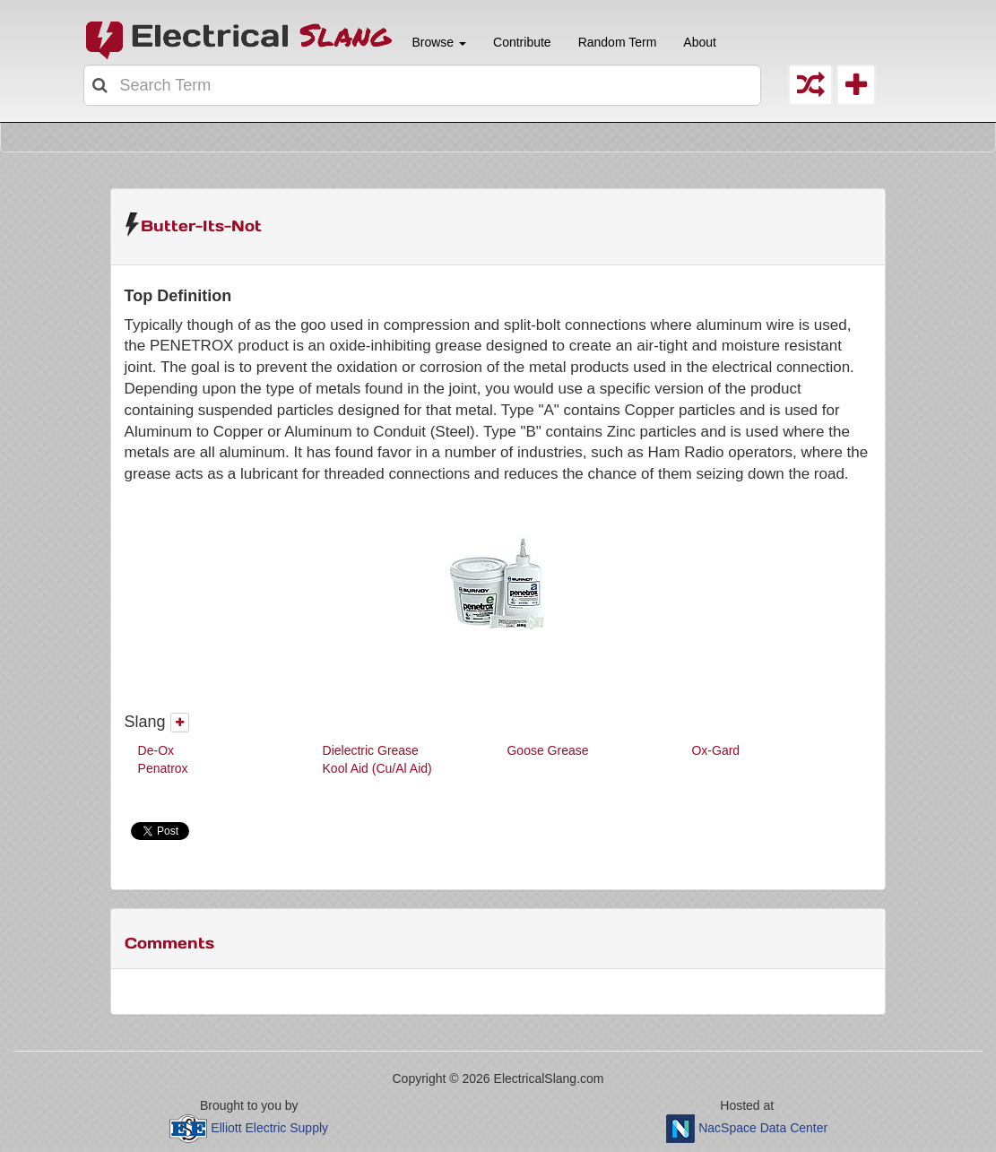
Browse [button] (437, 42)
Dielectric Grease (371, 750)
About (699, 42)
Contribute (522, 42)
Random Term (617, 42)
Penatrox (163, 768)
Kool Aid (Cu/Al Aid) (377, 768)
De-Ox (156, 750)
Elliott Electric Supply (269, 1127)
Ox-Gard (715, 750)
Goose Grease (547, 750)
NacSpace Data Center (762, 1127)
